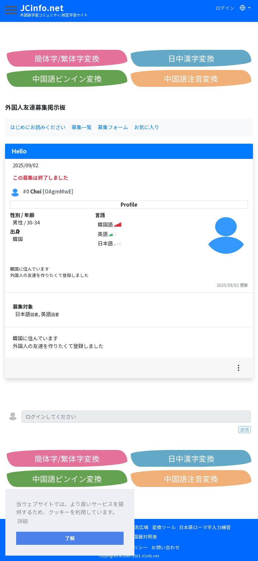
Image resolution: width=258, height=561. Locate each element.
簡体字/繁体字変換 (67, 58)
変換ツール (164, 527)
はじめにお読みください (38, 127)
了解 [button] (70, 537)
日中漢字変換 (191, 58)
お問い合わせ (166, 547)
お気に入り (146, 127)
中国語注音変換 (191, 78)
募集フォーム (113, 127)
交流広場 (139, 527)
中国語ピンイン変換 (67, 78)
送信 (244, 429)
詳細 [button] (22, 521)
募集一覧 (82, 127)
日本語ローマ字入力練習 (205, 527)
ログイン (225, 7)
